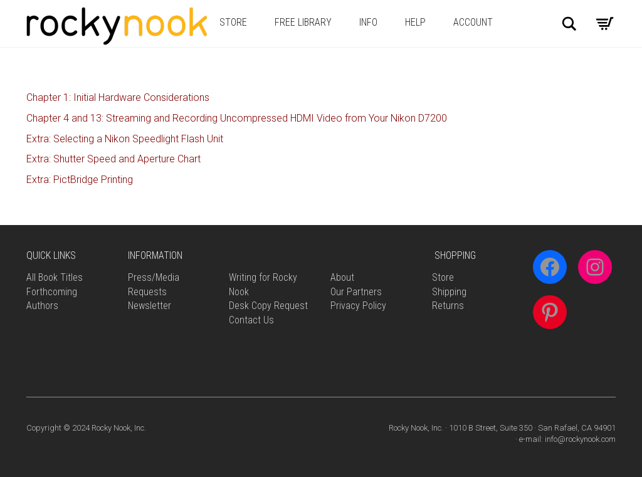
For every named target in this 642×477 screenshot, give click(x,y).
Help (415, 22)
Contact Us (251, 320)
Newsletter (149, 306)
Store (233, 22)
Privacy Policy (358, 306)
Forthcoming (51, 292)
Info (368, 22)
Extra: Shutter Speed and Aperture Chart (113, 159)
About (342, 277)
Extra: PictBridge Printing (79, 180)
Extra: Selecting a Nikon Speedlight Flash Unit (124, 139)
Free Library (303, 22)
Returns (448, 306)
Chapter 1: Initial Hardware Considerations (117, 97)
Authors (42, 306)
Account (473, 22)
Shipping (449, 292)
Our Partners (356, 292)
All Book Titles (54, 277)
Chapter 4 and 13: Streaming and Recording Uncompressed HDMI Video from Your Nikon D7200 (236, 118)
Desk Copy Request (268, 306)
